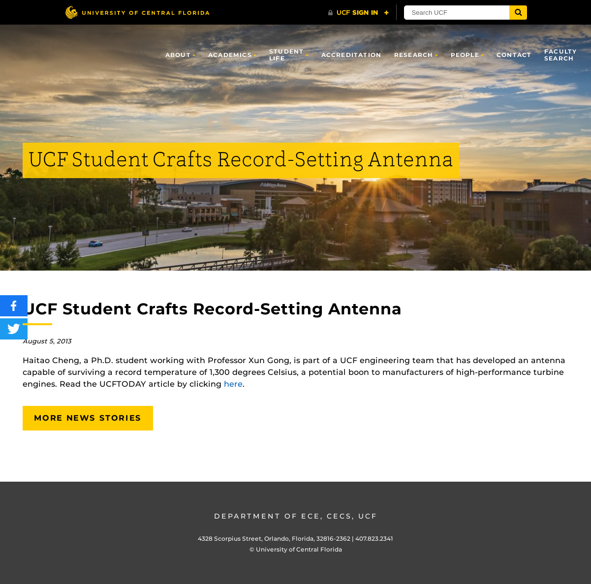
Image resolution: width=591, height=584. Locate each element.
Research (414, 55)
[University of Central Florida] (137, 12)
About (178, 55)
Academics (230, 55)
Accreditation (351, 55)
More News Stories (88, 418)
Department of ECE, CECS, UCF (295, 516)
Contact (514, 55)
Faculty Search (560, 55)
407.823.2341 (374, 538)
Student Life (286, 55)
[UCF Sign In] (358, 12)
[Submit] (518, 12)
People (465, 55)
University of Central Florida (299, 549)
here (233, 384)
